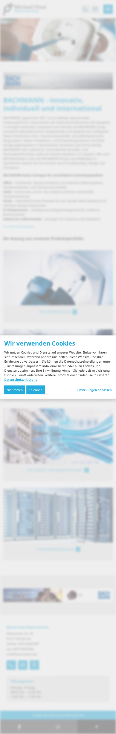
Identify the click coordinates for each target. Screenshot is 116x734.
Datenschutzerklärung (20, 379)
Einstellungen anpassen (94, 390)
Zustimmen (14, 390)
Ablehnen (36, 390)
